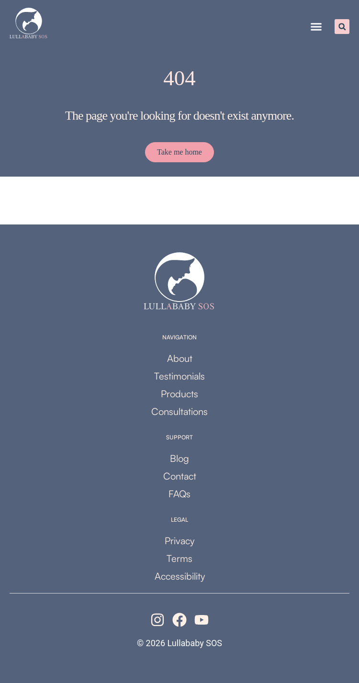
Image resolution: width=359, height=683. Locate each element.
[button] (316, 27)
